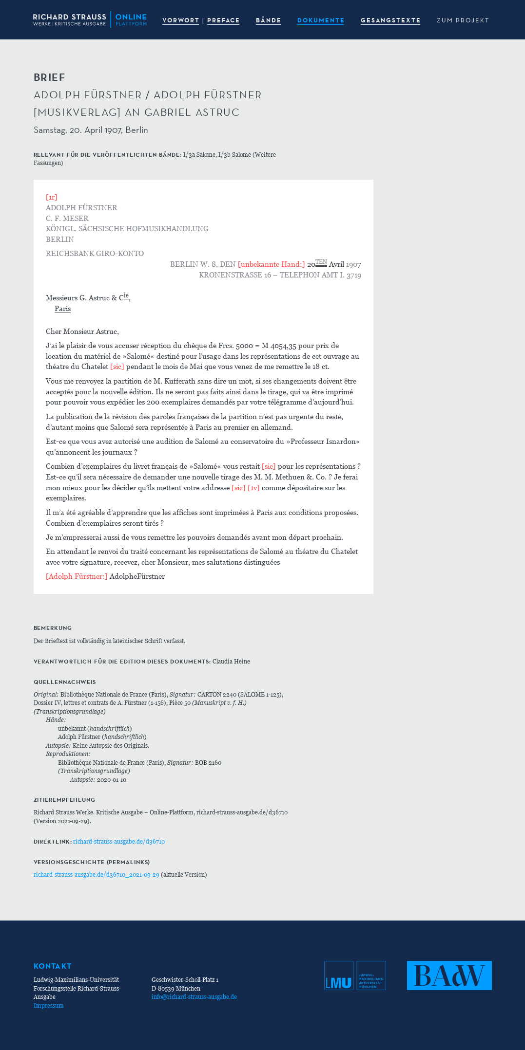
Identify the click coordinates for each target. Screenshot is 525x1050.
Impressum (49, 1005)
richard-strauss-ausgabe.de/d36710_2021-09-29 (96, 874)
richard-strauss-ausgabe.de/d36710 (119, 841)
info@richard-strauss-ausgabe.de (194, 996)
